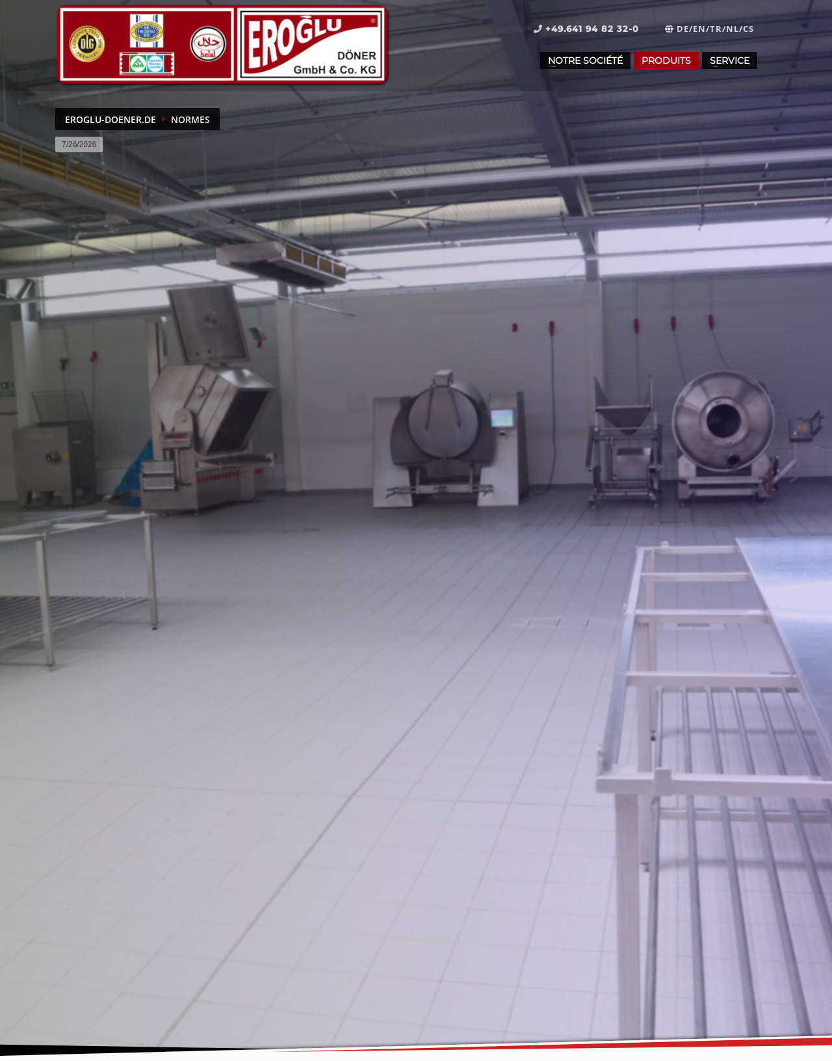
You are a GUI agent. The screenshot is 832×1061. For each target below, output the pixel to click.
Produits (666, 60)
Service (729, 60)
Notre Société (585, 60)
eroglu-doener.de (110, 119)
